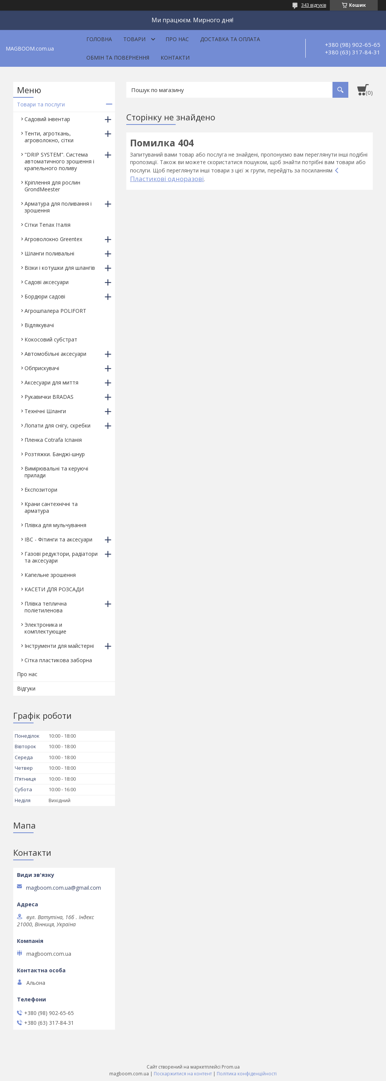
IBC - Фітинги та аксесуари (58, 539)
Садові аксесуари (47, 282)
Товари (134, 39)
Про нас (177, 39)
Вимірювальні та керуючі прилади (56, 472)
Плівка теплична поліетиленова (46, 607)
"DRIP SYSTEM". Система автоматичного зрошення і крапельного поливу (59, 161)
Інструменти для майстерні (59, 645)
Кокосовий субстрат (51, 339)
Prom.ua (231, 1067)
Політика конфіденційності (247, 1073)
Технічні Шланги (45, 411)
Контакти (175, 57)
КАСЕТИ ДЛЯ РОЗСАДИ (54, 589)
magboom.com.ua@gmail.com (63, 887)
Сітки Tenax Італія (47, 224)
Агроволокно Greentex (53, 239)
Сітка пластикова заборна (58, 660)
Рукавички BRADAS (49, 396)
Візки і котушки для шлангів (60, 267)
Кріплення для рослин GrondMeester (52, 186)
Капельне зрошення (50, 574)
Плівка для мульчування (55, 525)
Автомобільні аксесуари (55, 353)
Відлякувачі (39, 325)
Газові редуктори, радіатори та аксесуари (61, 557)
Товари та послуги (41, 104)
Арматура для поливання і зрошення (58, 207)
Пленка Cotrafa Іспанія (53, 439)
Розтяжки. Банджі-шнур (55, 454)
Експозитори (41, 489)
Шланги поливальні (49, 253)
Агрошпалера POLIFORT (55, 310)
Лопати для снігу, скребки (57, 425)
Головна (99, 39)
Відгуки (26, 688)
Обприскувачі (42, 368)
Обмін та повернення (117, 57)
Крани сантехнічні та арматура (51, 507)
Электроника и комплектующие (45, 628)
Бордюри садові (45, 296)
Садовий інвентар (47, 119)
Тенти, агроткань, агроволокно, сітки (49, 137)
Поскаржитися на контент (183, 1073)
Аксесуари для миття (51, 382)
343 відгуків (313, 5)
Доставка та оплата (230, 39)
